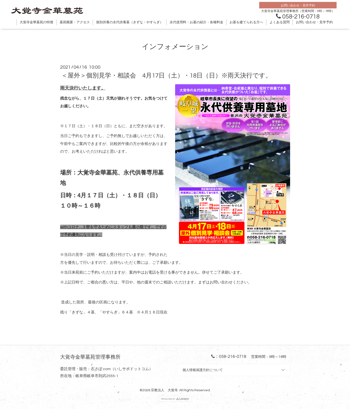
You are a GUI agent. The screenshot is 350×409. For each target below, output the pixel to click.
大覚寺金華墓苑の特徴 (36, 22)
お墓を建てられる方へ (246, 22)
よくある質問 (280, 22)
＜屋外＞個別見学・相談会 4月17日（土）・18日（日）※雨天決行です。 (166, 75)
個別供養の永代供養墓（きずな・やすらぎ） (129, 22)
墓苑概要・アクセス (75, 22)
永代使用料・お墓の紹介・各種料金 (196, 22)
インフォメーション (175, 46)
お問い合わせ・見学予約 (314, 22)
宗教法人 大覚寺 (164, 390)
